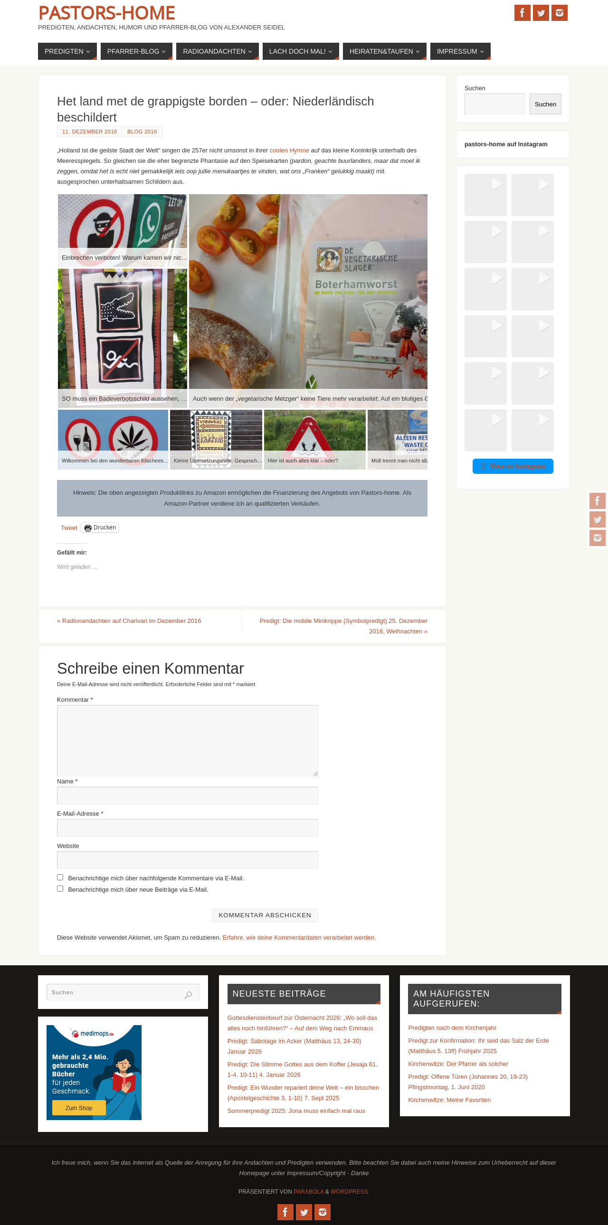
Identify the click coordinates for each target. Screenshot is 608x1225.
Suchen (475, 88)
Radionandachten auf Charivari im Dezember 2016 (129, 620)
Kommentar (75, 699)
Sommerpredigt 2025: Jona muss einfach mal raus (296, 1110)
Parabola (308, 1191)
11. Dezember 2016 (89, 131)
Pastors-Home (106, 12)
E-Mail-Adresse (80, 813)
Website (68, 845)
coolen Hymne (289, 150)
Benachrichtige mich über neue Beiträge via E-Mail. (138, 889)
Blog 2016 (142, 131)
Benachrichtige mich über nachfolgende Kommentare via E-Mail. (156, 878)
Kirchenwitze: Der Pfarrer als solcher (458, 1063)
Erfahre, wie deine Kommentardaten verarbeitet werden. (299, 937)
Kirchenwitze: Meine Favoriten (449, 1099)
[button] (479, 188)
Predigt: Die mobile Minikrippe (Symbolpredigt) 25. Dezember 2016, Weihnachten (344, 626)
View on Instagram (512, 324)
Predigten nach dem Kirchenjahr (452, 1027)
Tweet (69, 527)
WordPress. (350, 1191)
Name (67, 781)
